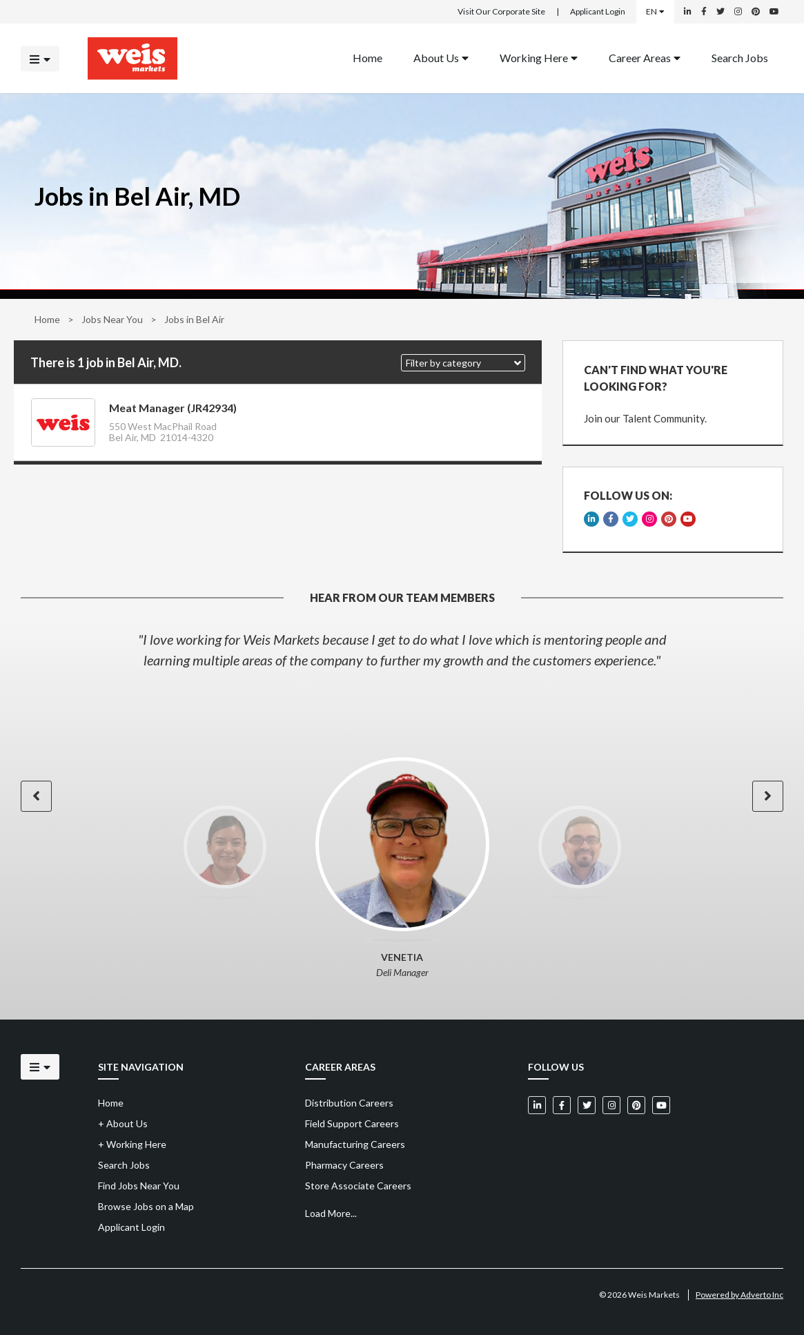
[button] (463, 362)
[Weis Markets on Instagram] (738, 11)
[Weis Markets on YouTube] (774, 11)
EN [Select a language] (655, 11)
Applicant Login (597, 11)
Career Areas (644, 57)
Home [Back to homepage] (367, 57)
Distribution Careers (349, 1103)
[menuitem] (367, 58)
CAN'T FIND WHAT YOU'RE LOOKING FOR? (655, 378)
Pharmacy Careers (344, 1165)
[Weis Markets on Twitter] (720, 11)
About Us (441, 57)
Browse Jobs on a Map (146, 1206)
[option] (402, 649)
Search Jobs (740, 57)
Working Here (539, 57)
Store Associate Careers (358, 1185)
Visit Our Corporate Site (501, 11)
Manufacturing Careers (355, 1144)
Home (47, 319)
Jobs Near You (112, 319)
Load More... (331, 1213)
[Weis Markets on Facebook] (704, 11)
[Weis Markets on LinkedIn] (688, 11)
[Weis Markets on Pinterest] (755, 11)
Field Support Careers (352, 1123)
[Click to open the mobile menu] (40, 58)
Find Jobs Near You (138, 1185)
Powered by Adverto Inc (739, 1294)
